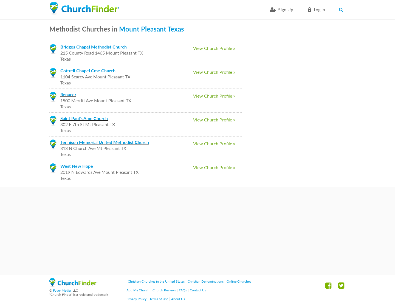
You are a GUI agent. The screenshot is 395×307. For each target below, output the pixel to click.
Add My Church (137, 290)
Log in (319, 9)
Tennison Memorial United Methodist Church (104, 142)
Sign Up (285, 9)
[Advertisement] (197, 231)
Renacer (68, 94)
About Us (178, 299)
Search (342, 9)
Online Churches (239, 281)
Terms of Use (158, 299)
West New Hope (76, 166)
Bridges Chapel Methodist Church (93, 46)
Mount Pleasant (142, 29)
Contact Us (198, 290)
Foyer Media (62, 290)
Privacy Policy (136, 299)
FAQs (183, 290)
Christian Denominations (206, 281)
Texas (176, 29)
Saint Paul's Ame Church (84, 118)
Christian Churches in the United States (156, 281)
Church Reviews (164, 290)
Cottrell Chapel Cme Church (87, 70)
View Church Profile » (214, 48)
